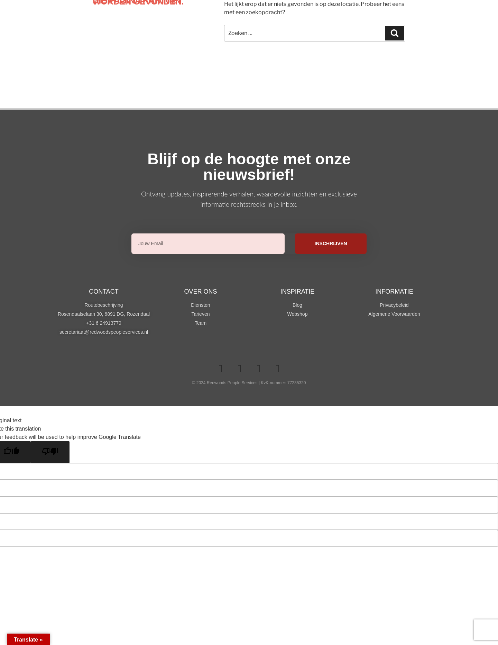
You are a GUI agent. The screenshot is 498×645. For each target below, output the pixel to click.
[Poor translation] (50, 452)
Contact (104, 291)
